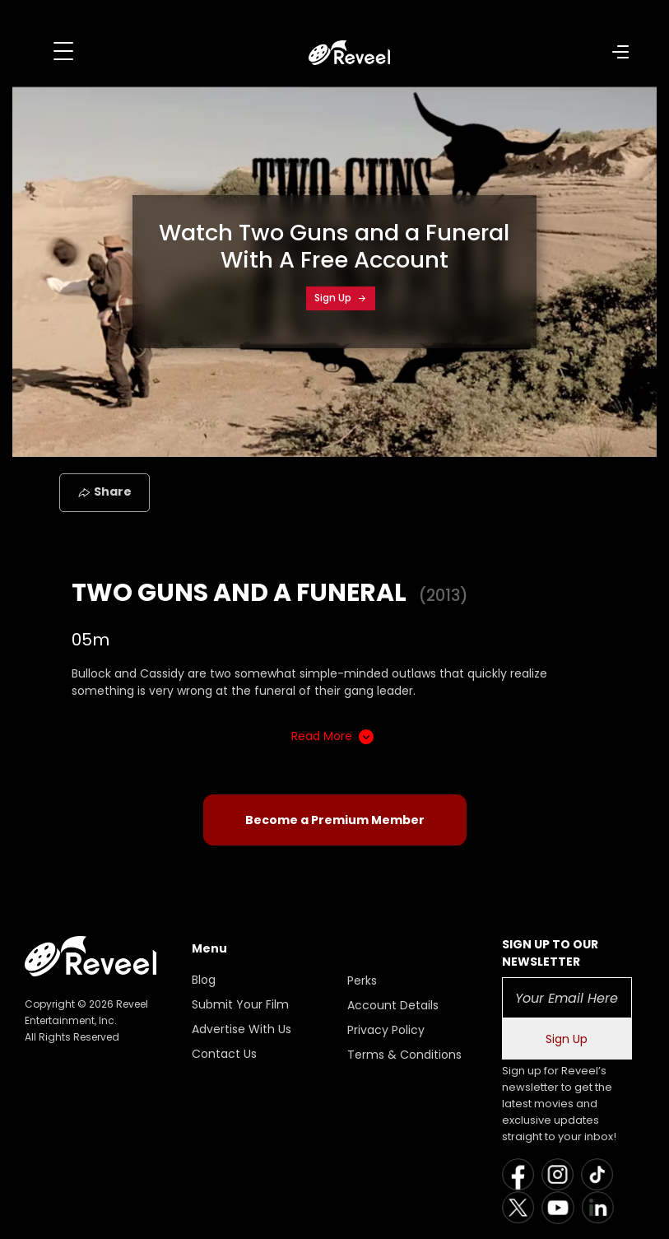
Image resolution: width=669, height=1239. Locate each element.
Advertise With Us (241, 1029)
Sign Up (340, 298)
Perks (362, 980)
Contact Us (224, 1054)
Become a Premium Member (335, 820)
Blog (204, 979)
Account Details (393, 1005)
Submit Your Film (240, 1004)
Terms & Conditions (404, 1054)
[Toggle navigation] (63, 51)
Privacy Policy (386, 1030)
